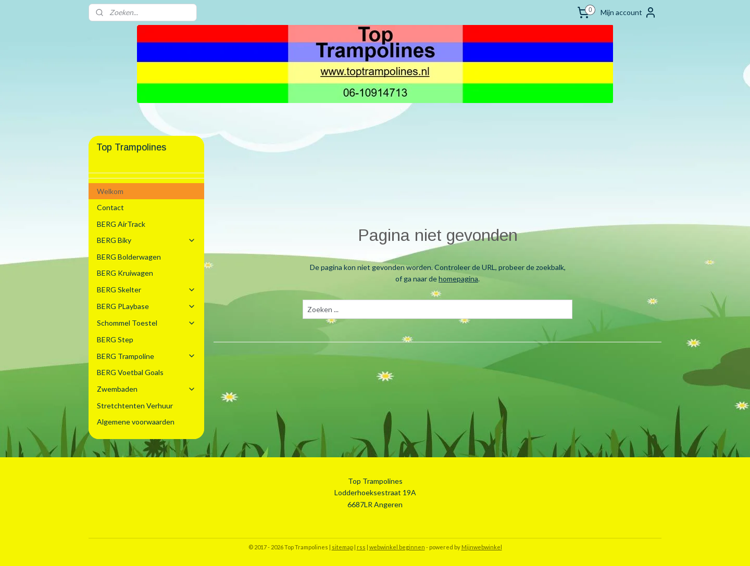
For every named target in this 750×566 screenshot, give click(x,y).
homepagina (458, 278)
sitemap (342, 547)
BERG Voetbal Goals (130, 372)
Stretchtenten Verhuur (135, 405)
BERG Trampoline (146, 356)
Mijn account (629, 12)
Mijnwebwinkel (481, 547)
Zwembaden (146, 388)
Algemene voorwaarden (135, 421)
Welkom (110, 191)
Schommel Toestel (146, 322)
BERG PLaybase (146, 306)
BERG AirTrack (121, 224)
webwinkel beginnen (397, 547)
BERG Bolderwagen (129, 256)
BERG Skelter (146, 289)
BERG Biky (146, 240)
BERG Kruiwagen (125, 272)
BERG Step (115, 339)
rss (361, 547)
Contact (110, 207)
